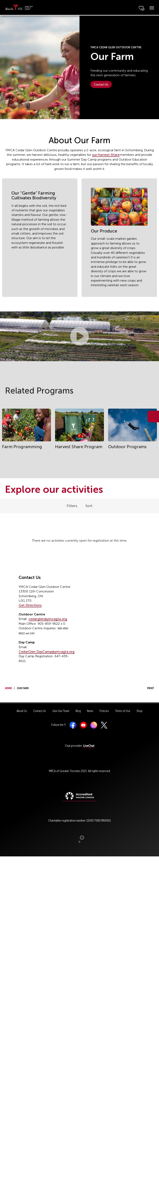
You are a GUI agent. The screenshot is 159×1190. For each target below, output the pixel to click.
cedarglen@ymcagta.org (48, 619)
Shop (139, 711)
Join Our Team (60, 711)
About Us (22, 711)
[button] (79, 336)
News (90, 711)
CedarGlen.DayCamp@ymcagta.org (47, 651)
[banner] (19, 7)
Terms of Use (122, 711)
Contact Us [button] (101, 84)
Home (8, 687)
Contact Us (39, 711)
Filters (72, 506)
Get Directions (30, 605)
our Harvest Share (105, 154)
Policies (104, 711)
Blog (78, 711)
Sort (89, 506)
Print (147, 687)
